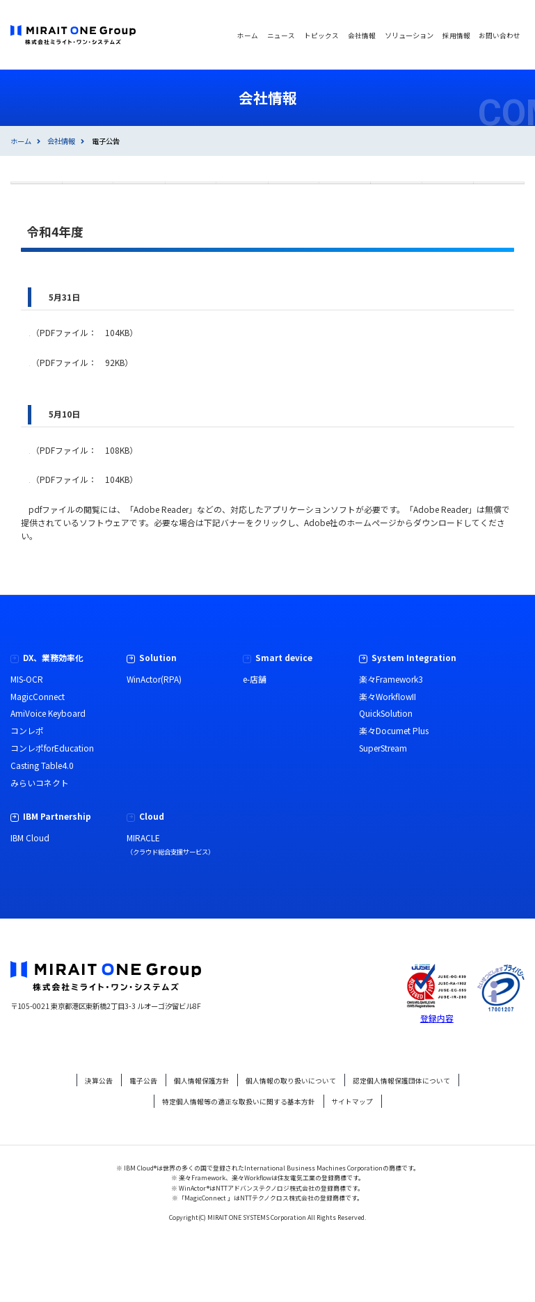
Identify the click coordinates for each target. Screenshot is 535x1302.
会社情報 (61, 141)
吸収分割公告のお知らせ (83, 510)
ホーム (20, 141)
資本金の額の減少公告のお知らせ (99, 393)
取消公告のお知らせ (74, 423)
